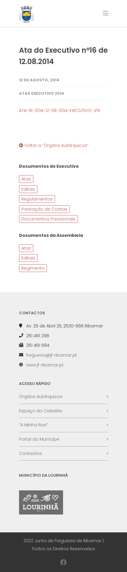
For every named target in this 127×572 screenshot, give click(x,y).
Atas (26, 179)
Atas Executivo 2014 (41, 93)
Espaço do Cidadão (40, 411)
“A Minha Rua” (33, 425)
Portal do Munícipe (39, 439)
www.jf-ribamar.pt (45, 365)
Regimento (33, 268)
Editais (28, 189)
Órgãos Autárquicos (40, 397)
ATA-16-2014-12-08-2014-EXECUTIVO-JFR (59, 111)
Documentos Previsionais (48, 219)
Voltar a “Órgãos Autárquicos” (54, 145)
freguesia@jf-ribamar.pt (51, 355)
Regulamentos (37, 199)
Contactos (30, 453)
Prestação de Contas (44, 209)
